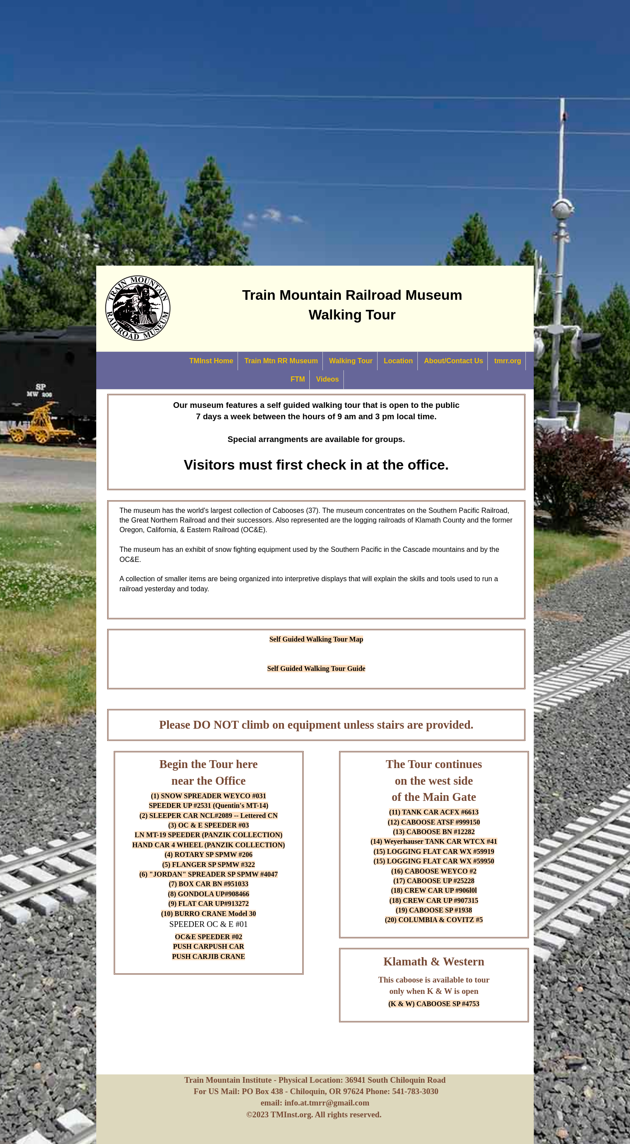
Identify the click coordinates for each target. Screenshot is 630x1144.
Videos (327, 379)
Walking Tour (351, 361)
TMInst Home (211, 361)
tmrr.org (507, 361)
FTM (297, 379)
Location (398, 361)
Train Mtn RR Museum (281, 361)
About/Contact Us (453, 361)
